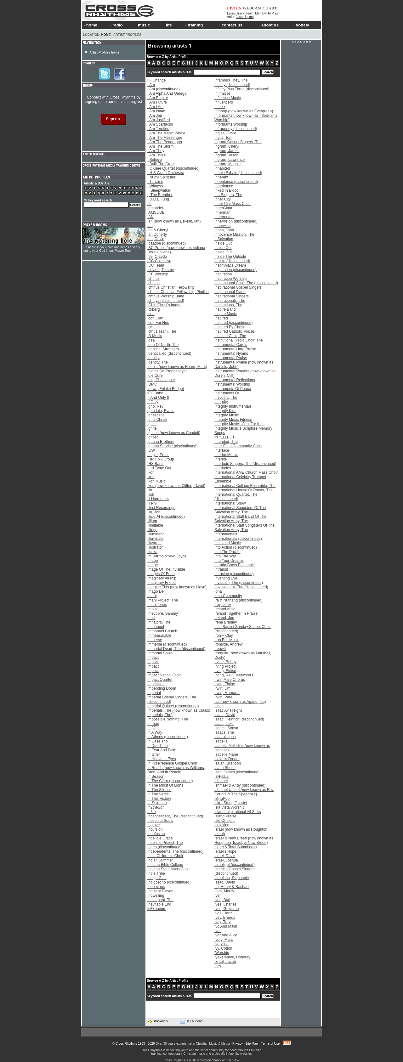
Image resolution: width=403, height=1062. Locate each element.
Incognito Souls (160, 820)
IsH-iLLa (221, 776)
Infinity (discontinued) (232, 84)
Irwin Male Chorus (229, 679)
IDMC (152, 384)
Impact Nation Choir (164, 675)
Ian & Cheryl (157, 230)
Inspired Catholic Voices (234, 331)
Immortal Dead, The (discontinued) (176, 649)
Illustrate (154, 543)
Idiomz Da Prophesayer (167, 371)
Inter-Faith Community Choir (238, 446)
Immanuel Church (162, 631)
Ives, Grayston (226, 909)
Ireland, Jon (224, 618)
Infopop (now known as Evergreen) (243, 111)
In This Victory (159, 798)
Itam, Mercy (224, 891)
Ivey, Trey (222, 922)
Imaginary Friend (161, 582)
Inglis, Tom (223, 137)
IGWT (152, 450)
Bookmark (158, 1021)
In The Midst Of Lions (165, 785)
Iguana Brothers (160, 441)
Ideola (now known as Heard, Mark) (177, 366)
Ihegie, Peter (158, 455)
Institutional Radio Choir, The (238, 340)
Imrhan (153, 723)
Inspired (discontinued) (233, 322)
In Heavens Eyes (161, 759)
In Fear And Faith (161, 750)
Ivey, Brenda (224, 917)
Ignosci (153, 437)
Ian (150, 225)
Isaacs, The (224, 732)
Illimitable (155, 525)
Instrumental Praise (230, 358)
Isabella (220, 741)
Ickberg (153, 309)
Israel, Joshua (226, 860)
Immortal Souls (160, 653)
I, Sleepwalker (159, 190)
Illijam (152, 521)
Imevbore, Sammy (162, 613)
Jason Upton (244, 17)
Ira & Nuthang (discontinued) (238, 600)
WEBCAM (251, 8)
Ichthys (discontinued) (165, 300)
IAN (150, 217)
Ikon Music (156, 481)
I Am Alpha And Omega (166, 93)
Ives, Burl (222, 900)
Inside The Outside (230, 256)
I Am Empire (157, 98)
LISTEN (234, 8)
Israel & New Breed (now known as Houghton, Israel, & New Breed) (243, 840)
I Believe (154, 159)
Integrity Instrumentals (233, 406)
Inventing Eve (225, 578)
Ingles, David (225, 133)
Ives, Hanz (223, 913)
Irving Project (225, 666)
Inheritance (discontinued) (236, 181)
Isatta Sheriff (225, 767)
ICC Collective (159, 261)
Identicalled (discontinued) (169, 353)
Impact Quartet (159, 679)
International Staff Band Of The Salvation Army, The (240, 518)
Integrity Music (226, 415)
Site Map (251, 1043)
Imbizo (152, 609)
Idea (151, 340)
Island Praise (225, 816)
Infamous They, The (230, 80)
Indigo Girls (157, 878)
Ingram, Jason (226, 155)
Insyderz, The (225, 397)
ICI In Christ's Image (164, 305)
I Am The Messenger (164, 137)
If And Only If (158, 397)
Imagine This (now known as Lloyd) (177, 587)
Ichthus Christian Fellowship (170, 287)
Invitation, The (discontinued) (238, 582)
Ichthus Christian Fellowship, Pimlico (178, 292)
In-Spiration (157, 803)
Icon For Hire (158, 322)
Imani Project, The (162, 600)
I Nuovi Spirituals (161, 177)
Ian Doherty (157, 234)
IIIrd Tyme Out (159, 468)
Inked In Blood (226, 190)
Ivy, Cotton (223, 948)
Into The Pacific (227, 552)
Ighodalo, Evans (160, 411)
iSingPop (222, 798)
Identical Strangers (163, 349)
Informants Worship (230, 124)
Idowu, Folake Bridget (165, 389)
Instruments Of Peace (232, 389)
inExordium (156, 909)
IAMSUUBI (156, 212)
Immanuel (155, 626)
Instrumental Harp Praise (235, 349)
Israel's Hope (225, 851)
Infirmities (222, 93)
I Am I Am (155, 107)
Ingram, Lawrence (229, 159)
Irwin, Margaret (227, 693)
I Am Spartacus (160, 124)
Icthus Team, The (161, 331)
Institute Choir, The (230, 336)
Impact (153, 657)
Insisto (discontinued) (232, 261)
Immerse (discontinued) (167, 644)
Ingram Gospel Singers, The (238, 142)
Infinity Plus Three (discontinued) (242, 89)
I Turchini (155, 181)
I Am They (155, 151)
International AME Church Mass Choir (246, 472)
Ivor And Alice (225, 935)
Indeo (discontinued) (164, 847)
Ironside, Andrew (228, 644)
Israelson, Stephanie (231, 878)
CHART (270, 8)
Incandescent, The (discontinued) (175, 816)
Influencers (223, 102)
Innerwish (222, 225)
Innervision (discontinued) (236, 221)
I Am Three (156, 155)
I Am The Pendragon (164, 142)
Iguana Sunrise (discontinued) (172, 446)
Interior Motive (226, 455)
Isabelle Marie (226, 754)
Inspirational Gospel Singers (238, 287)
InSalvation (223, 239)
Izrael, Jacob (225, 961)
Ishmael (221, 781)
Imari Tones (157, 604)
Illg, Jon (153, 512)
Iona (218, 591)
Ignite (151, 424)
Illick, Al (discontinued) (166, 516)
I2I (149, 203)
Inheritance (223, 186)
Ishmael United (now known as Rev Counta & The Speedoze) (244, 792)
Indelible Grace (160, 838)
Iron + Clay (223, 635)
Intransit (221, 569)
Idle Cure (155, 375)
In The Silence (159, 790)
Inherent (221, 177)
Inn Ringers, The (228, 195)
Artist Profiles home (104, 52)
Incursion (155, 829)
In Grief (153, 754)
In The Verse (158, 794)
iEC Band (155, 393)
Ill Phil (152, 503)
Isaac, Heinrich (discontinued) (239, 719)
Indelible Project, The (165, 842)
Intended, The (226, 441)
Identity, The (157, 362)
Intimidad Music (227, 543)
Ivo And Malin (225, 926)
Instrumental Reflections (234, 380)
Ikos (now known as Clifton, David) (176, 485)
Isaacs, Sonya (226, 728)
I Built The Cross (161, 164)
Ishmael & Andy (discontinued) (239, 785)
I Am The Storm (160, 146)
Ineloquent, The (160, 900)
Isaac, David (224, 715)
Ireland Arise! (225, 609)
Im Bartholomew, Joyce (166, 556)
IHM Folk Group (160, 459)
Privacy (237, 1043)
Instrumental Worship (232, 384)
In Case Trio (157, 741)
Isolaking (221, 825)
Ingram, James (226, 151)
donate (301, 25)
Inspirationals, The (229, 300)
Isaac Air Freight (228, 710)
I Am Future (157, 102)
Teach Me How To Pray (262, 13)
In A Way (154, 732)
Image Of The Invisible (166, 569)
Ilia (149, 490)
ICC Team (155, 265)
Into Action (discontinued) (235, 547)
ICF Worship (157, 274)
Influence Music (227, 98)
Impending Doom (161, 688)
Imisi (151, 618)
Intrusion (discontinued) (234, 574)
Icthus (152, 327)
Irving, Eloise (225, 671)
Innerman (222, 212)
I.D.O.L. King (158, 199)
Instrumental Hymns (231, 353)
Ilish (150, 494)
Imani (151, 596)
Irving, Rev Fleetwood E (234, 675)
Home (106, 35)
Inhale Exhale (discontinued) (238, 173)
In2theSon (156, 807)
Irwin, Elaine (224, 684)
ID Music (154, 336)
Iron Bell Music (226, 640)
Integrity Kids (225, 411)
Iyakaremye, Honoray (232, 957)
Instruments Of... (228, 393)
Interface (221, 450)
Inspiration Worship (230, 278)
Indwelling (155, 895)
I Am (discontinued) (163, 89)
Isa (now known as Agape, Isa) (240, 701)
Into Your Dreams (229, 560)
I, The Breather (160, 195)
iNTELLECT (224, 437)
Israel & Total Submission (235, 847)
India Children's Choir (165, 856)
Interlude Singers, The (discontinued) (245, 463)
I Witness (155, 186)
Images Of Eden (161, 574)
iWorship (221, 953)
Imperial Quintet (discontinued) (173, 706)
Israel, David (225, 856)
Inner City (222, 199)
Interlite (220, 459)
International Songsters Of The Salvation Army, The (240, 510)
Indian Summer (160, 860)
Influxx (219, 107)
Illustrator (155, 547)
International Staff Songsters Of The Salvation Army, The (244, 527)
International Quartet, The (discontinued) (236, 496)
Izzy (217, 966)
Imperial (154, 693)
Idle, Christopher (161, 380)
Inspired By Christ (229, 327)
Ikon (151, 472)
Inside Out (223, 243)
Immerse (154, 640)
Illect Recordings (161, 508)
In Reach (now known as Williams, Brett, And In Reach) (176, 769)
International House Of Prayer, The (243, 490)
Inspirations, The (228, 305)
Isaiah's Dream (227, 759)
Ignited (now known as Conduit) (173, 433)
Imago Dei (156, 591)
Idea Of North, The (163, 344)
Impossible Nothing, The (167, 719)
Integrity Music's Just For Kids (239, 424)
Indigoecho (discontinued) (168, 882)
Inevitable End (159, 904)
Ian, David (155, 239)
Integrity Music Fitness (233, 419)
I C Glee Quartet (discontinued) (173, 168)
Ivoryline (221, 944)
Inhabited (222, 168)
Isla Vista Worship (229, 807)
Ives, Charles (225, 904)
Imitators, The (158, 622)
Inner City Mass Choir (232, 203)
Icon (151, 314)
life (167, 25)
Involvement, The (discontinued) (241, 587)
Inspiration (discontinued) (235, 270)
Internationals (225, 534)
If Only (152, 402)
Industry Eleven (160, 891)
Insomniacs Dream (230, 265)
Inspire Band (225, 309)
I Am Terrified (158, 129)
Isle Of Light (224, 820)
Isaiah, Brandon (227, 763)
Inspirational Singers (231, 296)
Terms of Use (270, 1043)
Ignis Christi (157, 419)
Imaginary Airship (161, 578)
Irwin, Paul (223, 697)
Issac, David (224, 882)
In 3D (151, 728)
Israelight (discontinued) (234, 864)
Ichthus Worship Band (165, 296)
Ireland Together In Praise (236, 613)
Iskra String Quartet (230, 803)
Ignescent (155, 415)
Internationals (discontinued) (238, 538)
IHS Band (155, 463)
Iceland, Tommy (160, 270)
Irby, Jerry (222, 604)
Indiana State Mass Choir (168, 869)
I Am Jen (154, 115)
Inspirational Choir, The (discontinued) (246, 283)
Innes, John (224, 230)
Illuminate (155, 538)
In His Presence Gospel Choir (172, 763)
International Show (230, 503)
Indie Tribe (156, 873)
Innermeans (224, 217)
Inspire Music (225, 314)
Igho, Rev (155, 406)
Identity (153, 358)
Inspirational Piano (230, 292)
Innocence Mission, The (234, 234)
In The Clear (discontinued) (170, 781)
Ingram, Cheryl (226, 146)
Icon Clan (155, 318)
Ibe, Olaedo (157, 256)
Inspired (221, 318)
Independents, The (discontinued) (175, 851)
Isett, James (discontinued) (236, 772)
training (193, 25)
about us (268, 25)
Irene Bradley (225, 622)
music (142, 25)
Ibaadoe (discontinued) (166, 243)
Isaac (219, 706)
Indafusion (156, 834)
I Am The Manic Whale (166, 133)
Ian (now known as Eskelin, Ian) (174, 221)
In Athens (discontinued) (167, 737)
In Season (155, 776)
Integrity (221, 402)
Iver (217, 895)
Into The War (225, 556)
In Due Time (157, 745)
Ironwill (220, 649)
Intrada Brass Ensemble (234, 565)
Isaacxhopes (225, 737)
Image (152, 560)
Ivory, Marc (223, 939)
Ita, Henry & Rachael (231, 886)
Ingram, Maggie (227, 164)
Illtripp (152, 530)
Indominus (156, 886)
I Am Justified (158, 120)
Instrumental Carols (230, 344)
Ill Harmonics (158, 499)
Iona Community (228, 596)
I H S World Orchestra (165, 173)
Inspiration (223, 274)
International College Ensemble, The (244, 485)
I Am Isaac (156, 111)
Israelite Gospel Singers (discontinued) (234, 871)
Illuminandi (156, 534)
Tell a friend (191, 1021)
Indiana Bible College (165, 864)
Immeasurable (159, 635)
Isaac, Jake (224, 723)
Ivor (217, 931)
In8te (151, 812)
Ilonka (152, 552)
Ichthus (153, 278)
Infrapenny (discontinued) (235, 129)
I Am (151, 84)
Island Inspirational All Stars (237, 812)
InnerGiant (223, 208)
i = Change (156, 80)
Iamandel (155, 208)
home (90, 25)
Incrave (153, 825)
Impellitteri (156, 684)
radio (115, 25)
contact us (230, 25)
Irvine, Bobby (225, 662)
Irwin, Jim (222, 688)
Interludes (222, 468)
